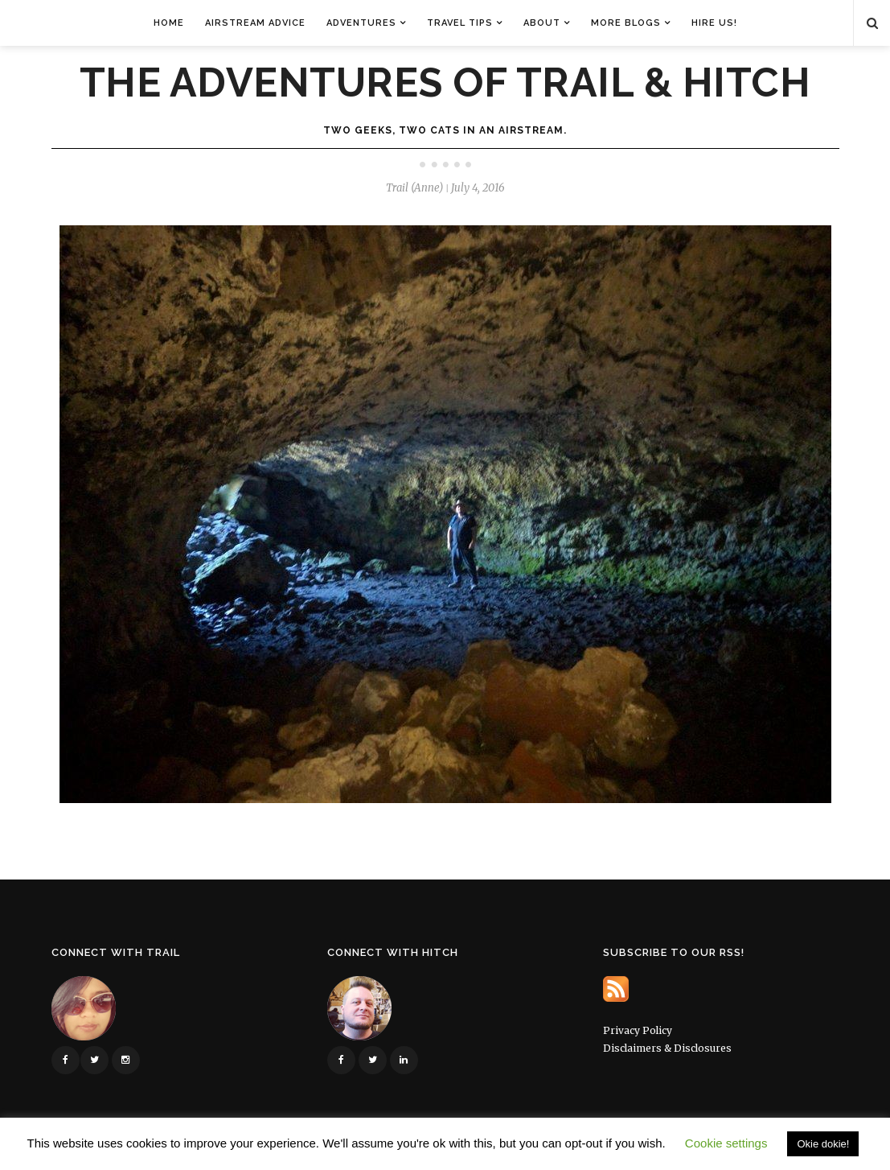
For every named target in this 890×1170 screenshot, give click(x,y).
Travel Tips (460, 23)
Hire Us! (714, 23)
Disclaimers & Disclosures (667, 1048)
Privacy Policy (637, 1030)
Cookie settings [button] (726, 1143)
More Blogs (626, 23)
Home (169, 23)
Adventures (361, 23)
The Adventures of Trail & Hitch (445, 83)
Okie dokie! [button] (823, 1144)
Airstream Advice (255, 23)
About (541, 23)
